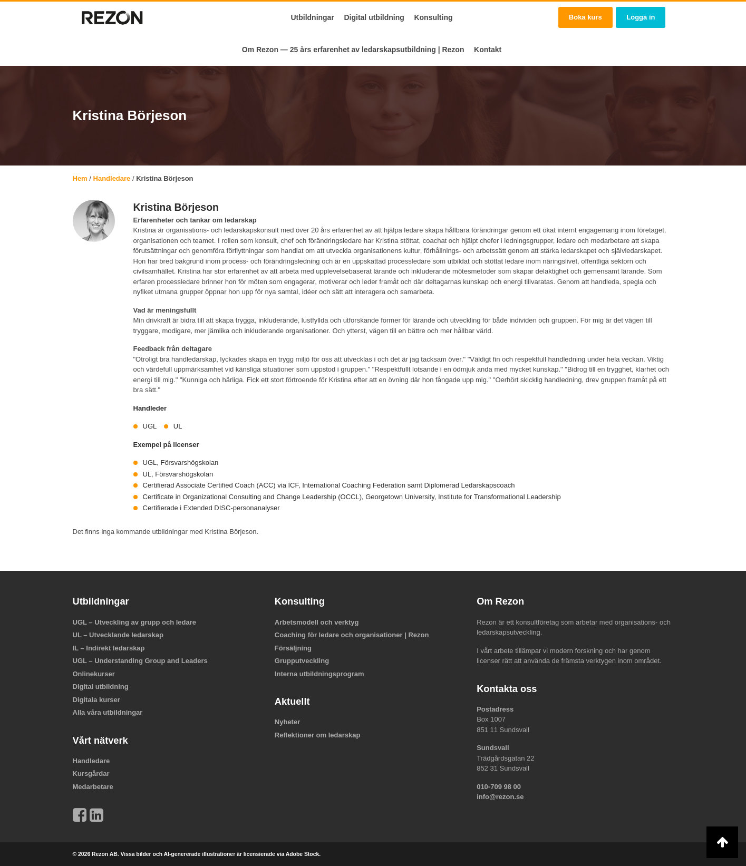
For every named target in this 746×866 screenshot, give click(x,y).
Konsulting (433, 17)
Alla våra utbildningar (108, 712)
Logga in (640, 17)
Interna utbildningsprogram (319, 674)
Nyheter (287, 722)
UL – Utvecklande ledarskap (118, 635)
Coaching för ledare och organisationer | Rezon (352, 635)
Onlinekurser (94, 674)
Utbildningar (312, 17)
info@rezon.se (500, 797)
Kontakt (487, 49)
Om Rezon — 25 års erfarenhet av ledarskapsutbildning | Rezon (353, 49)
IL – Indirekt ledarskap (109, 648)
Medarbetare (93, 787)
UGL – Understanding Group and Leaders (140, 661)
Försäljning (293, 648)
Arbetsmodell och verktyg (317, 622)
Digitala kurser (96, 700)
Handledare (112, 178)
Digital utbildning (374, 17)
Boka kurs (585, 17)
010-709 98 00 (499, 787)
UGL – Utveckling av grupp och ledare (135, 622)
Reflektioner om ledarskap (318, 735)
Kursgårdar (91, 773)
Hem (80, 178)
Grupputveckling (302, 661)
